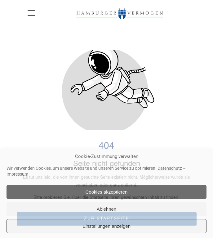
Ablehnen (106, 209)
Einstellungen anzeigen (106, 226)
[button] (31, 17)
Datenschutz (170, 168)
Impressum (17, 174)
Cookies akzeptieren (107, 192)
